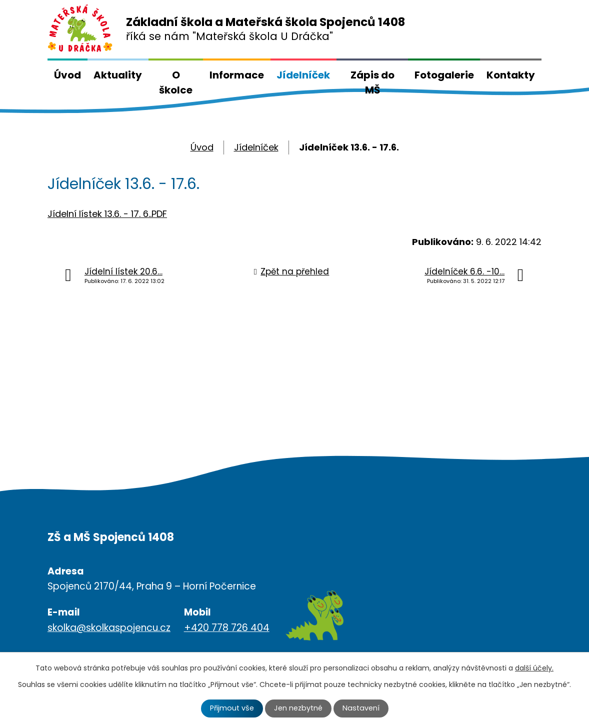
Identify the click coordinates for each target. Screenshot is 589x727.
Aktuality (118, 75)
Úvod (67, 75)
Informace (237, 75)
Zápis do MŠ (372, 82)
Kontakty (510, 75)
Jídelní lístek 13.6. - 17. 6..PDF (107, 214)
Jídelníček (303, 75)
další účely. (534, 668)
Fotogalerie (444, 75)
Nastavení (361, 708)
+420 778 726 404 (227, 627)
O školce (175, 82)
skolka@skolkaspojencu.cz (109, 627)
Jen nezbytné (298, 708)
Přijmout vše (232, 708)
